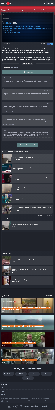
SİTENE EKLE (40, 215)
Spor (46, 374)
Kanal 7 (9, 406)
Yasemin (44, 406)
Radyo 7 (15, 406)
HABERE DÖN (48, 215)
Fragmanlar (8, 374)
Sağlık (34, 374)
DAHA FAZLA (49, 295)
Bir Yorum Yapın (27, 72)
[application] (27, 27)
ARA (43, 3)
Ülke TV (26, 406)
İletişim (3, 394)
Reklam (3, 391)
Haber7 (35, 406)
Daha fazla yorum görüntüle (27, 145)
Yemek (28, 378)
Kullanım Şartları (5, 387)
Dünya (21, 374)
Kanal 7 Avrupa (21, 406)
